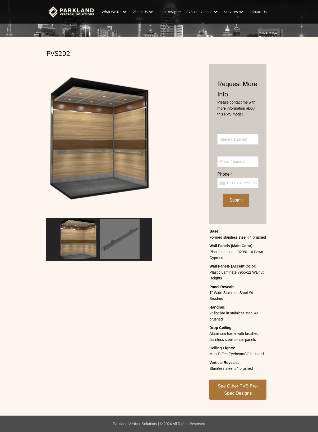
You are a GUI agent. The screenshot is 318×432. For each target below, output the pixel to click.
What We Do (115, 11)
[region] (99, 160)
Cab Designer (170, 11)
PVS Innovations (202, 11)
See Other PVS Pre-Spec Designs (238, 390)
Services (234, 11)
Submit (236, 200)
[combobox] (224, 183)
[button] (78, 239)
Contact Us (258, 11)
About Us (143, 11)
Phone (223, 174)
